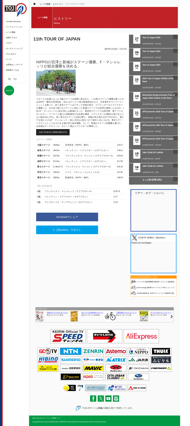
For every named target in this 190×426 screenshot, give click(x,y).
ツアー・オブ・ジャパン (149, 193)
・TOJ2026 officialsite (12, 21)
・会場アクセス (10, 37)
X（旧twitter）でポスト (98, 217)
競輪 (100, 408)
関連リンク (57, 418)
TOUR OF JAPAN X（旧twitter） (152, 237)
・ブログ (8, 43)
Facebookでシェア (55, 217)
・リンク (8, 59)
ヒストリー (58, 4)
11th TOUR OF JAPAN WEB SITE (53, 132)
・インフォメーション (13, 27)
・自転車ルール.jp (11, 70)
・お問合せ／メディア (13, 64)
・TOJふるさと (10, 54)
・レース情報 (9, 32)
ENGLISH (9, 90)
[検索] (15, 79)
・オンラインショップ (13, 48)
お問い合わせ (37, 418)
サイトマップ (47, 418)
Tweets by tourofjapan (141, 242)
